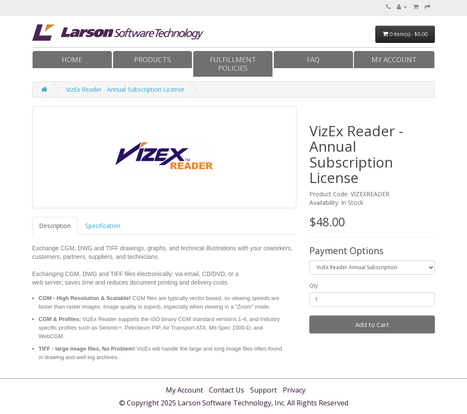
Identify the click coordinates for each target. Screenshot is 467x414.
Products (152, 59)
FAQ (313, 59)
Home (72, 59)
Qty (313, 285)
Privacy (294, 390)
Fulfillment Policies (233, 64)
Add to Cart (372, 324)
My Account (394, 59)
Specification (102, 226)
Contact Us (226, 390)
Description (55, 226)
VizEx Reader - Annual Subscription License (125, 89)
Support (263, 390)
